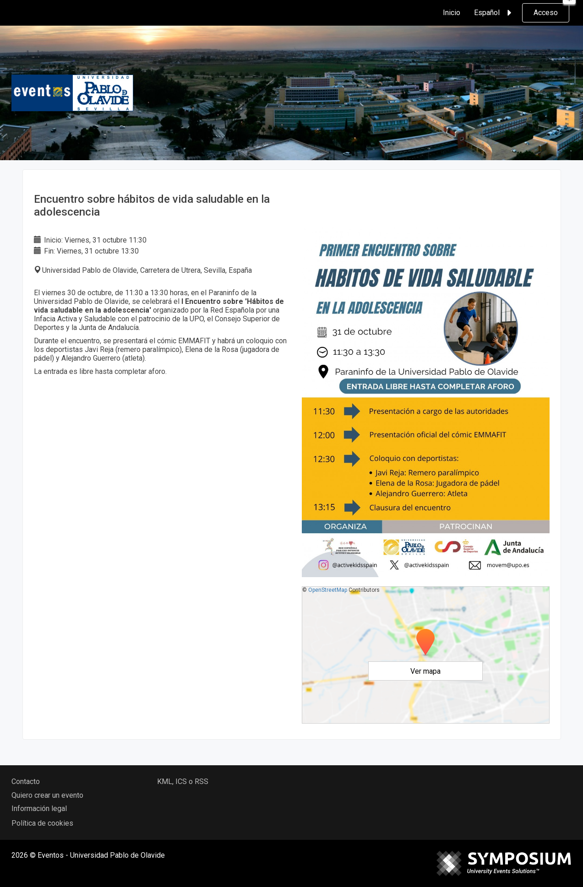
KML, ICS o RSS (182, 781)
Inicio (451, 12)
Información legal (39, 808)
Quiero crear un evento (47, 795)
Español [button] (494, 12)
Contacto (25, 781)
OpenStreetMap (327, 590)
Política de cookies (42, 823)
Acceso (546, 12)
